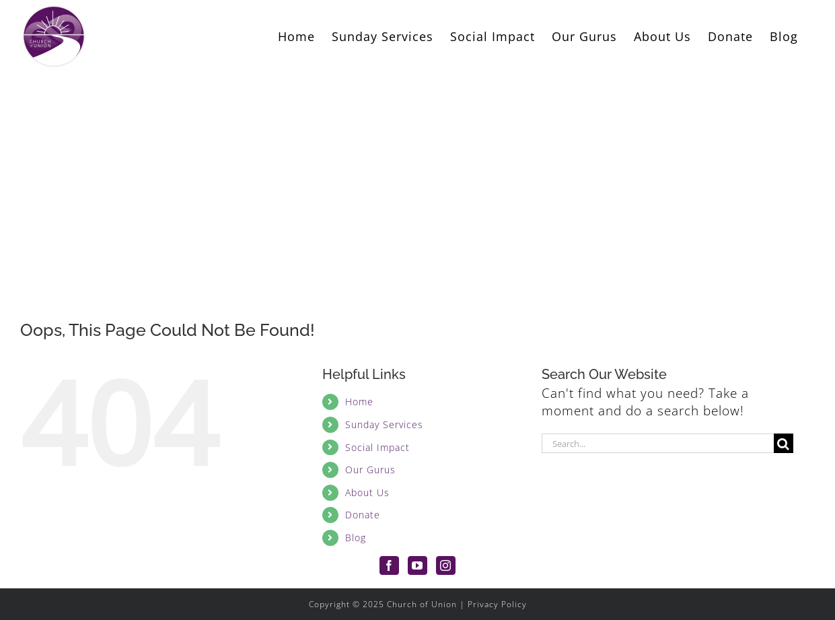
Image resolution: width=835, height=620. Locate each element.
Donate (362, 514)
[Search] (783, 443)
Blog (355, 537)
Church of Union (422, 604)
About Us (367, 492)
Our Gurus (370, 469)
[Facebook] (389, 565)
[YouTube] (417, 565)
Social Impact (377, 447)
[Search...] (658, 443)
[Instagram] (446, 565)
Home (359, 401)
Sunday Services (384, 424)
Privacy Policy (497, 604)
